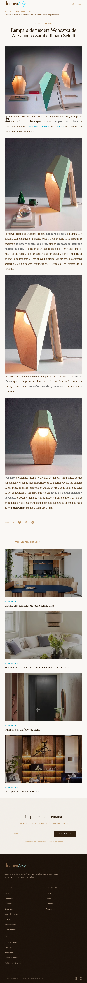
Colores (49, 893)
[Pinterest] (76, 978)
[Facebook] (32, 522)
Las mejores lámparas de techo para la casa (29, 605)
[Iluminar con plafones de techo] (43, 697)
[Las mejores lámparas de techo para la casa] (43, 573)
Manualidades (10, 924)
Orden (7, 919)
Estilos (48, 898)
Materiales (50, 904)
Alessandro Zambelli (37, 126)
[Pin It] (19, 522)
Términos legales (11, 958)
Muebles (8, 904)
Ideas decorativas (43, 23)
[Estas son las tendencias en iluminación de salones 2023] (43, 635)
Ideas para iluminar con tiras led (23, 791)
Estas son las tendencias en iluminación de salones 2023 (37, 667)
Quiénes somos (11, 942)
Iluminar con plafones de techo (22, 729)
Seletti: (60, 126)
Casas (7, 893)
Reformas (9, 909)
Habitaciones (10, 898)
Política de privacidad (13, 963)
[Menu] (80, 4)
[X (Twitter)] (26, 522)
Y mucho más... (11, 929)
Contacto (8, 947)
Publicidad (9, 952)
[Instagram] (81, 978)
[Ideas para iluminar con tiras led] (43, 759)
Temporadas (51, 909)
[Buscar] (73, 4)
